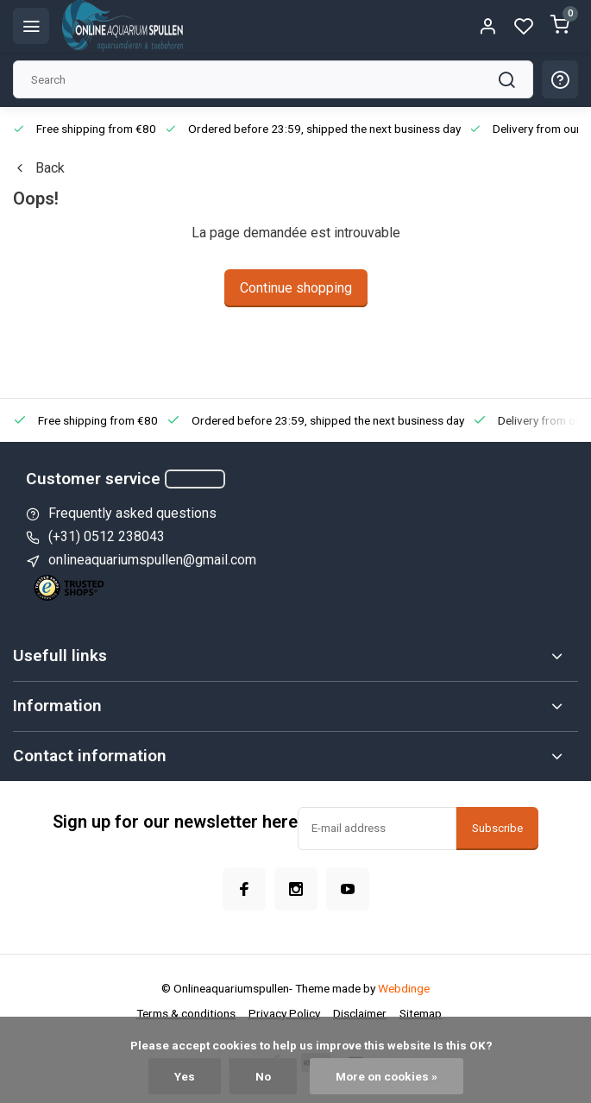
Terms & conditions (186, 1013)
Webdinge (404, 988)
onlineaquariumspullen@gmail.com (152, 560)
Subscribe (497, 828)
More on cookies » (386, 1076)
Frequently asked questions (132, 513)
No (263, 1076)
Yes (184, 1076)
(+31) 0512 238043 (106, 536)
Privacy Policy (284, 1013)
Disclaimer (360, 1013)
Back (39, 168)
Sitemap (420, 1013)
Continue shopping (296, 288)
